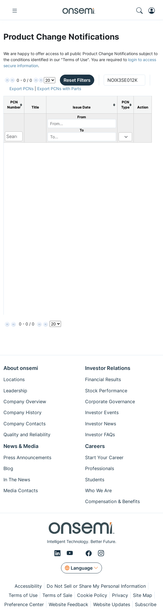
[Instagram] (101, 553)
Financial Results (103, 379)
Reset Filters (77, 80)
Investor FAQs (100, 434)
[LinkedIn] (58, 553)
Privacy (120, 595)
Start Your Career (104, 457)
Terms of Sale (57, 595)
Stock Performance (106, 390)
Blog (8, 468)
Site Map (142, 595)
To (82, 130)
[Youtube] (71, 553)
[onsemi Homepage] (79, 10)
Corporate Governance (110, 401)
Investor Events (102, 412)
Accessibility (28, 586)
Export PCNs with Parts (59, 88)
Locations (14, 379)
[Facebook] (89, 553)
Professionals (99, 468)
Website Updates (111, 604)
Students (94, 479)
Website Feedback (68, 604)
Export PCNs (21, 88)
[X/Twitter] (80, 553)
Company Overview (24, 401)
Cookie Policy (92, 595)
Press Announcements (27, 457)
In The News (16, 479)
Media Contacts (20, 490)
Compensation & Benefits (112, 501)
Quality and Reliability (26, 434)
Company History (22, 412)
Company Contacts (24, 423)
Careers (95, 446)
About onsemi (20, 368)
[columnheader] (14, 105)
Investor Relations (107, 368)
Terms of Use (23, 595)
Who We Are (98, 490)
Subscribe (145, 604)
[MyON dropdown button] (153, 10)
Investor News (100, 423)
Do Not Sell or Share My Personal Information (96, 586)
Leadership (15, 390)
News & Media (20, 446)
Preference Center (24, 604)
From (81, 117)
